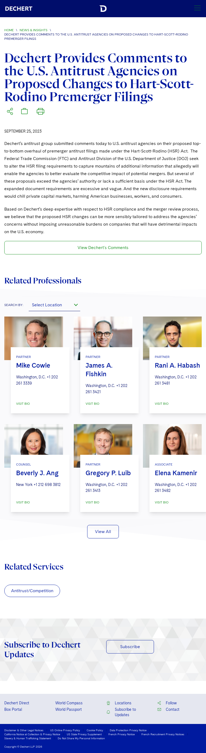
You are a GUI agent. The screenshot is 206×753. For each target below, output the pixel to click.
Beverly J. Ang (37, 473)
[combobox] (54, 305)
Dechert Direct (16, 703)
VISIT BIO (23, 404)
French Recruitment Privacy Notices (162, 734)
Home (9, 30)
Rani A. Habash (177, 365)
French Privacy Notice (121, 734)
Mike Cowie (33, 365)
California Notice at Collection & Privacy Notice (32, 734)
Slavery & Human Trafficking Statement (27, 738)
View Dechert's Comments (103, 247)
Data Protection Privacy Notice (128, 730)
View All (103, 531)
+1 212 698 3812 (47, 484)
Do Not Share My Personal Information (81, 738)
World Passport (68, 709)
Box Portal (13, 709)
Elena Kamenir (176, 473)
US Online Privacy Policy (65, 730)
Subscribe (130, 646)
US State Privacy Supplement (84, 734)
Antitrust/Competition (32, 590)
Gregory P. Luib (108, 473)
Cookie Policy (95, 730)
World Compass (69, 703)
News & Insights (33, 30)
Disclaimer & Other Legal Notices (23, 730)
